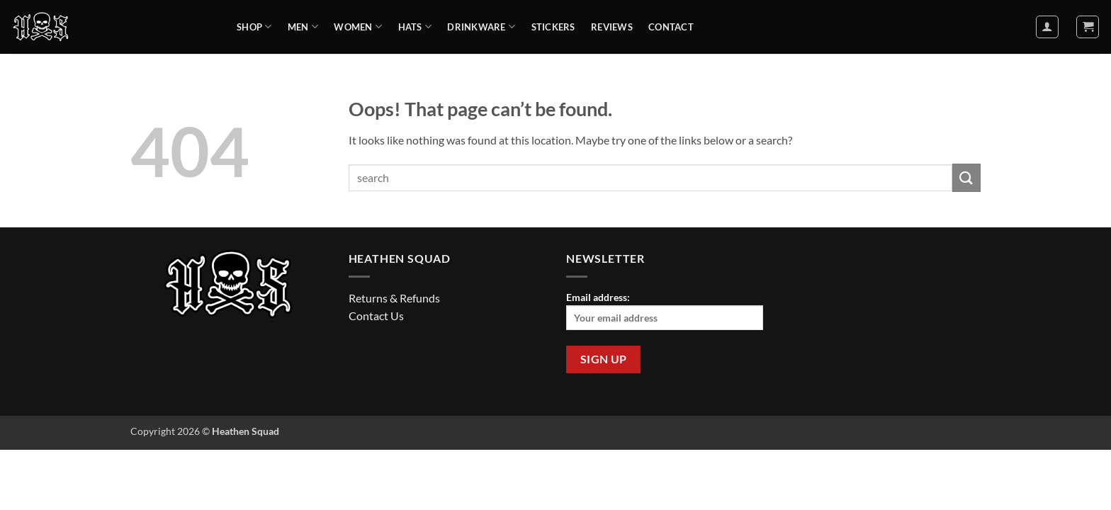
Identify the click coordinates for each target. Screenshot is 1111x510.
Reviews (612, 27)
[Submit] (966, 177)
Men (303, 26)
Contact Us (376, 315)
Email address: (664, 310)
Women (358, 26)
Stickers (553, 27)
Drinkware (481, 26)
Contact (671, 27)
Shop (254, 26)
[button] (1047, 27)
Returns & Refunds (394, 298)
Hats (415, 26)
